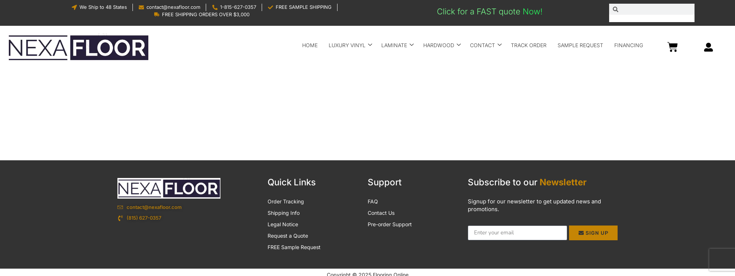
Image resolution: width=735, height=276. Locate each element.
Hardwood (442, 45)
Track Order (529, 45)
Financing (629, 45)
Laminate (398, 45)
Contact (486, 45)
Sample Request (581, 45)
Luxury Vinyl (351, 45)
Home (310, 45)
